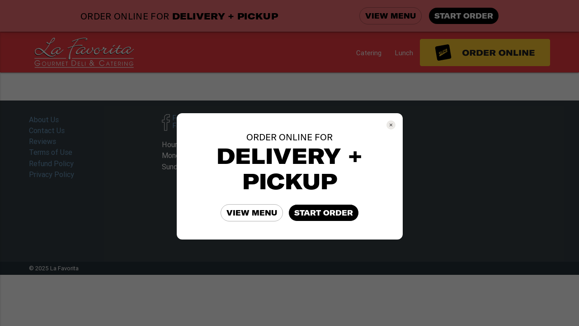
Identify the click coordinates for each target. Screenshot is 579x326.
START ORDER (323, 212)
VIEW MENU (251, 212)
